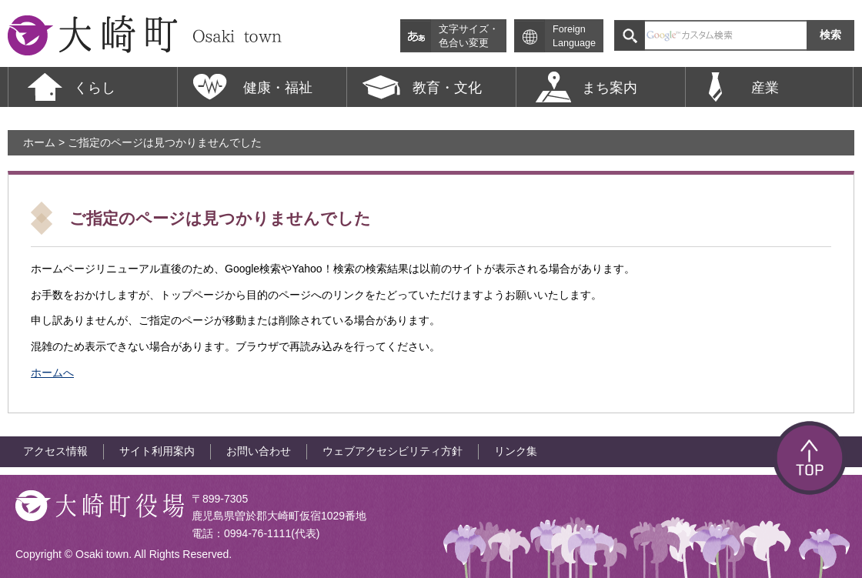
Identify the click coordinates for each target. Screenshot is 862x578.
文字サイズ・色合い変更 (469, 36)
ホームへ (52, 372)
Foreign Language (574, 36)
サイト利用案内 (157, 451)
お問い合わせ (258, 451)
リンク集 (515, 451)
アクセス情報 (55, 451)
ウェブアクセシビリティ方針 (392, 451)
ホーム (39, 142)
